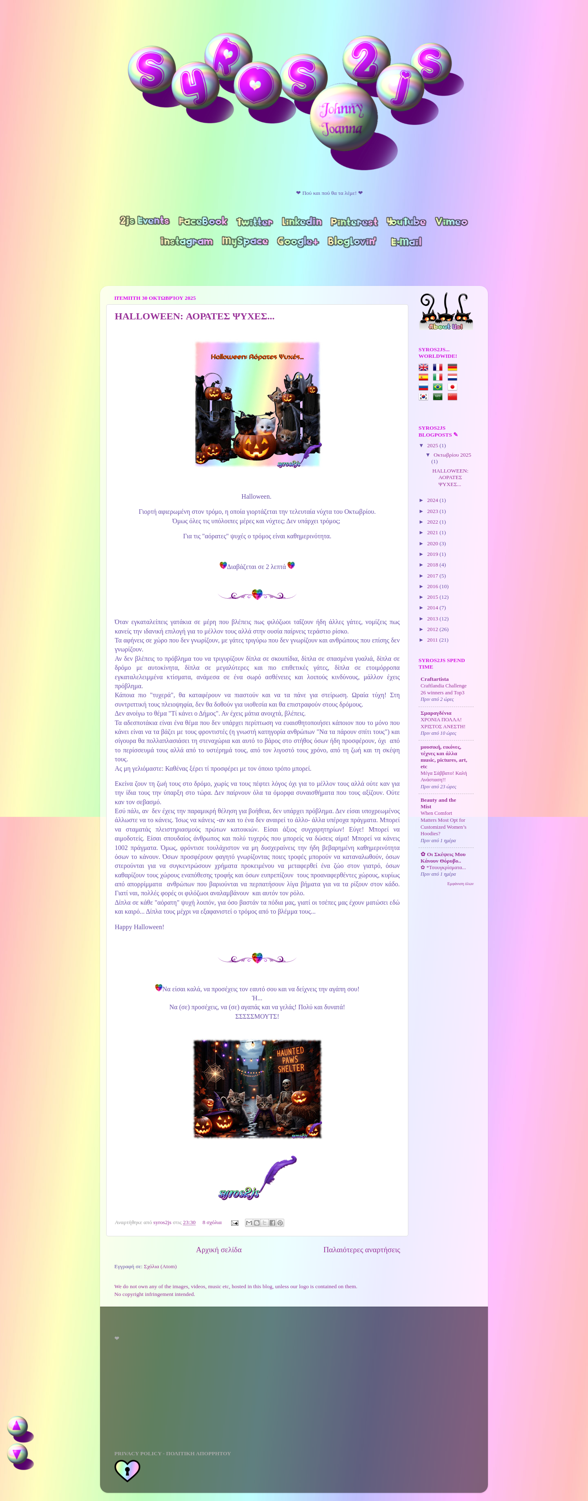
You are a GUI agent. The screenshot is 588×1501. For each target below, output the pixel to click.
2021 (433, 532)
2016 (433, 586)
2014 (433, 607)
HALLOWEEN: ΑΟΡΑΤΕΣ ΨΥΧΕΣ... (195, 316)
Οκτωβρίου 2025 (452, 455)
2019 (433, 554)
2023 (433, 511)
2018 (433, 565)
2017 (433, 576)
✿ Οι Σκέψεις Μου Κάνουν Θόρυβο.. (443, 857)
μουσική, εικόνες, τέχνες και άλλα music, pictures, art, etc (444, 756)
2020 (433, 543)
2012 (433, 629)
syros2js (163, 1222)
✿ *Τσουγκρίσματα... (443, 867)
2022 (433, 522)
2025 (433, 445)
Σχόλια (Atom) (160, 1266)
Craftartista (435, 679)
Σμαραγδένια (436, 713)
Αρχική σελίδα (219, 1249)
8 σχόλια (212, 1222)
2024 (433, 500)
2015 (433, 597)
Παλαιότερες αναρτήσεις (361, 1249)
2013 (433, 619)
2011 (433, 640)
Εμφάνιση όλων (461, 883)
